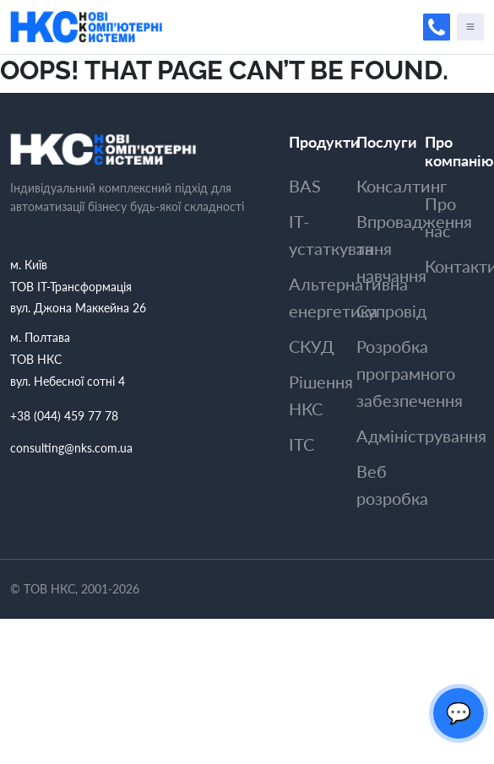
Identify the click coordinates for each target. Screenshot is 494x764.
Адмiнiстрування (421, 435)
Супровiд (391, 311)
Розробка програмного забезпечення (409, 373)
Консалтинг (401, 186)
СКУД (311, 346)
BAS (305, 186)
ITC (301, 444)
